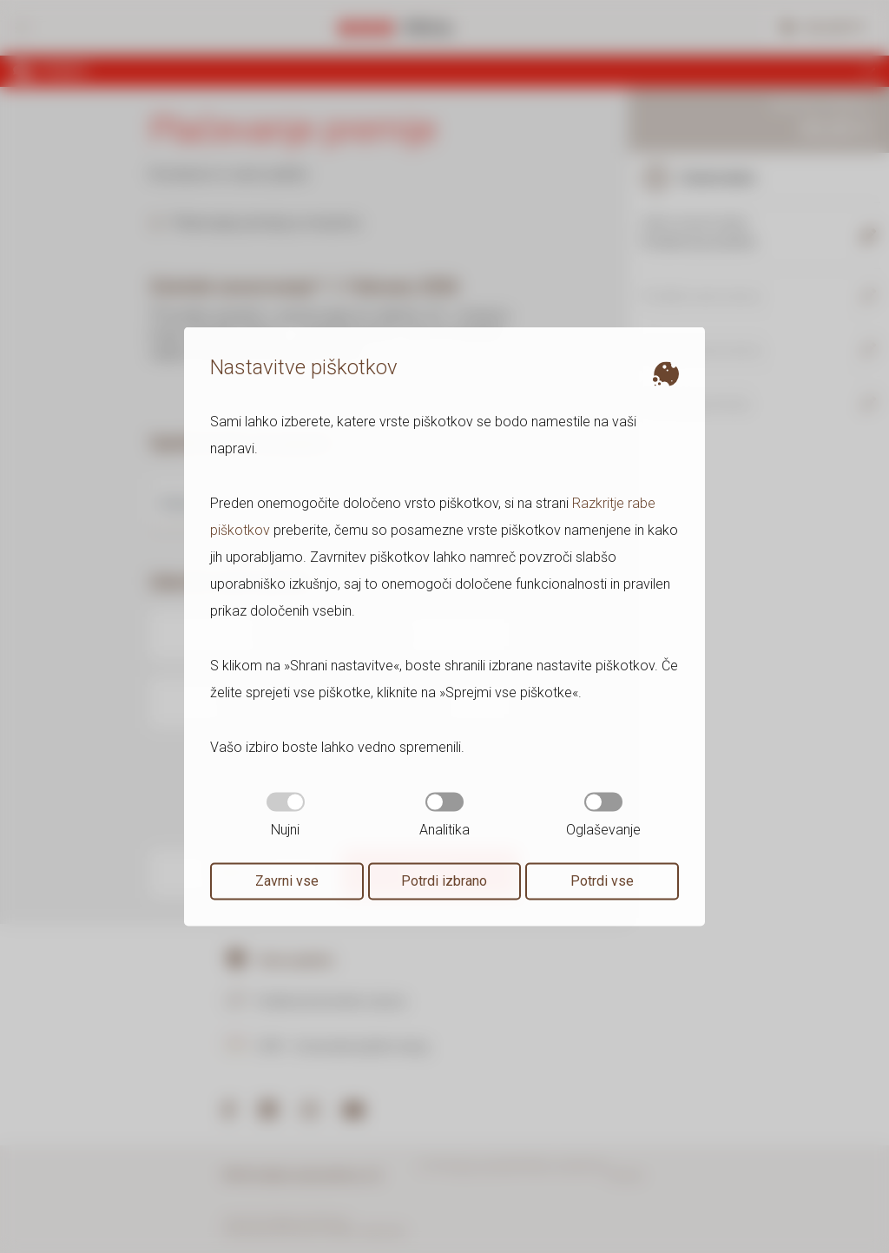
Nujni (286, 815)
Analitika (444, 815)
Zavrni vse (287, 881)
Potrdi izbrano (444, 881)
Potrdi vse (602, 881)
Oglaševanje (603, 815)
